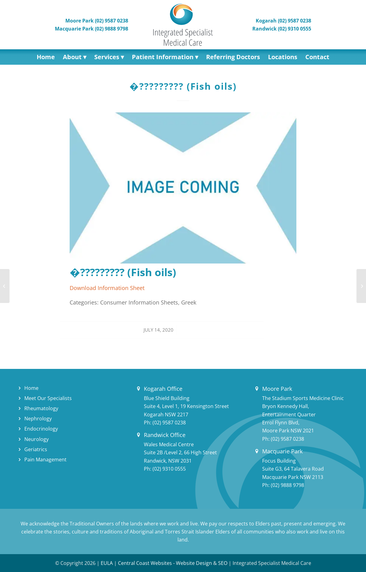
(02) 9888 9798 (287, 485)
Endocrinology (41, 428)
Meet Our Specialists (48, 398)
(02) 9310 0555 (169, 468)
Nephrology (38, 418)
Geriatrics (35, 449)
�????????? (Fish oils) (183, 86)
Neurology (36, 439)
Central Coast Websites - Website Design (165, 563)
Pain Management (45, 459)
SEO (222, 563)
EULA (107, 563)
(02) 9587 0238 (169, 422)
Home (31, 388)
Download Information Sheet (107, 288)
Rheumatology (41, 408)
